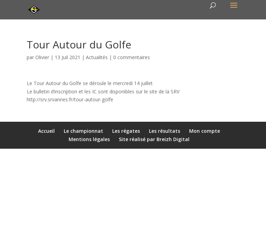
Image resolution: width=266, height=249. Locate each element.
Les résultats (164, 131)
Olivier (42, 57)
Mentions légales (89, 139)
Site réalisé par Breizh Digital (154, 139)
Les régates (126, 131)
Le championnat (83, 131)
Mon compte (204, 131)
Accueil (46, 131)
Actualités (97, 57)
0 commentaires (131, 57)
